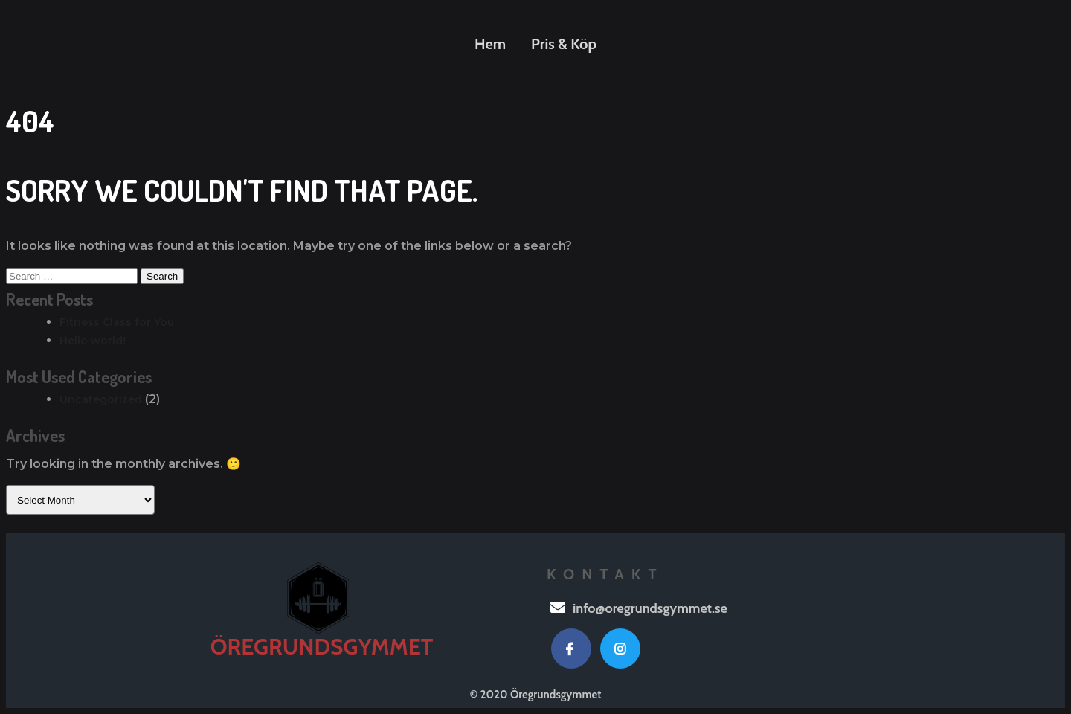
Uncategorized (101, 399)
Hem (490, 44)
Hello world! (93, 340)
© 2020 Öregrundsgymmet (536, 694)
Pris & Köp (563, 44)
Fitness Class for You (117, 322)
